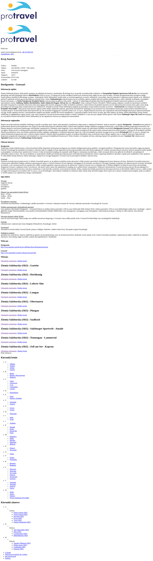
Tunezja (12, 486)
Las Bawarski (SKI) (20, 534)
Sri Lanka (13, 473)
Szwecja (12, 479)
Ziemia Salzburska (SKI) (22, 522)
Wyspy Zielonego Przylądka (19, 498)
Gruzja (12, 410)
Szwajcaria (13, 477)
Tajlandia (13, 482)
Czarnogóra (14, 387)
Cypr (11, 385)
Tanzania (13, 484)
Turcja (12, 488)
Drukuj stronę (22, 261)
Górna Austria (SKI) (21, 514)
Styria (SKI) (18, 518)
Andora (12, 366)
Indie (11, 417)
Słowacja (13, 469)
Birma (12, 373)
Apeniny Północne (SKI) (22, 543)
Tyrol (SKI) (18, 520)
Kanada (12, 427)
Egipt (11, 396)
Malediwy (13, 437)
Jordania (13, 423)
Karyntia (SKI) (19, 516)
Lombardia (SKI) (19, 547)
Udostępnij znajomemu (9, 261)
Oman (12, 454)
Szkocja (12, 475)
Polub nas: (4, 48)
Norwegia (13, 450)
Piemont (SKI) (19, 549)
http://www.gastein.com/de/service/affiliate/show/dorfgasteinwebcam (24, 247)
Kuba (11, 433)
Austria (12, 370)
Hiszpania (13, 414)
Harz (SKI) (17, 532)
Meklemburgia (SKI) (21, 535)
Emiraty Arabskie (16, 398)
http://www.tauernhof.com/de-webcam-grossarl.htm (18, 253)
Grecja (12, 408)
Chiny (12, 381)
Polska (12, 458)
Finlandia (13, 402)
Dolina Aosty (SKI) (20, 545)
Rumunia (13, 465)
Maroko (12, 440)
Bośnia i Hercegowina (17, 375)
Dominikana (14, 393)
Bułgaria (13, 377)
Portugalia (13, 459)
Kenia (12, 429)
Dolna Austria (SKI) (20, 512)
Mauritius (13, 442)
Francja (12, 404)
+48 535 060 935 (27, 52)
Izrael (12, 419)
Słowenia (13, 471)
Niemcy (12, 448)
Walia (12, 492)
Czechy (12, 389)
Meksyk (12, 444)
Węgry (12, 494)
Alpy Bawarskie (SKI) (21, 530)
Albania (12, 364)
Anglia (12, 368)
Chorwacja (13, 383)
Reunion (13, 463)
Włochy (12, 496)
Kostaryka (13, 431)
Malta (12, 438)
